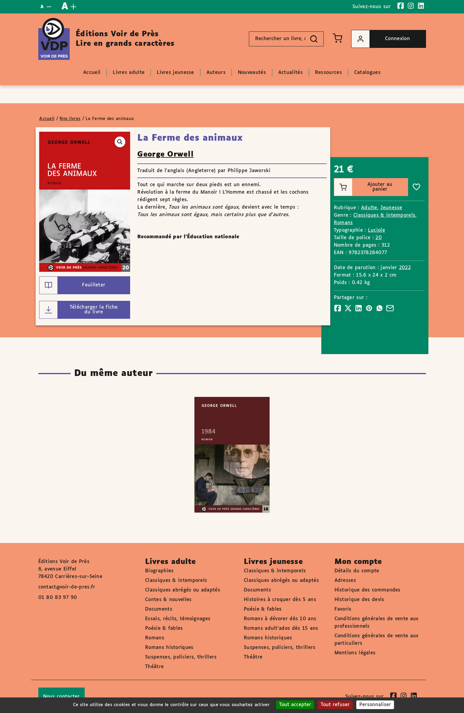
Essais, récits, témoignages (177, 618)
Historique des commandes (367, 590)
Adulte (369, 207)
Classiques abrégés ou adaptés (182, 590)
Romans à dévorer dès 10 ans (280, 618)
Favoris (343, 609)
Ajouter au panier (363, 187)
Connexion (381, 39)
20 (378, 237)
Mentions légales (355, 653)
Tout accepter (295, 704)
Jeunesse (391, 207)
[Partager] (337, 308)
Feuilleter (72, 285)
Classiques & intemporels (384, 215)
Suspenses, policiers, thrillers (181, 657)
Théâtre (154, 666)
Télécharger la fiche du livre (78, 309)
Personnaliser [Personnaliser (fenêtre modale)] (375, 704)
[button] (120, 141)
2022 (405, 267)
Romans (343, 222)
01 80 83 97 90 (57, 597)
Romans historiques (169, 647)
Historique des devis (359, 599)
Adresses (345, 580)
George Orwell (165, 154)
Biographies (159, 571)
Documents (158, 609)
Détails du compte (356, 571)
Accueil (46, 119)
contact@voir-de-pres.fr (66, 587)
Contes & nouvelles (168, 599)
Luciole (376, 230)
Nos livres (70, 119)
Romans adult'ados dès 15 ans (281, 628)
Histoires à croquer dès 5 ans (280, 599)
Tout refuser (335, 704)
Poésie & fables (164, 628)
